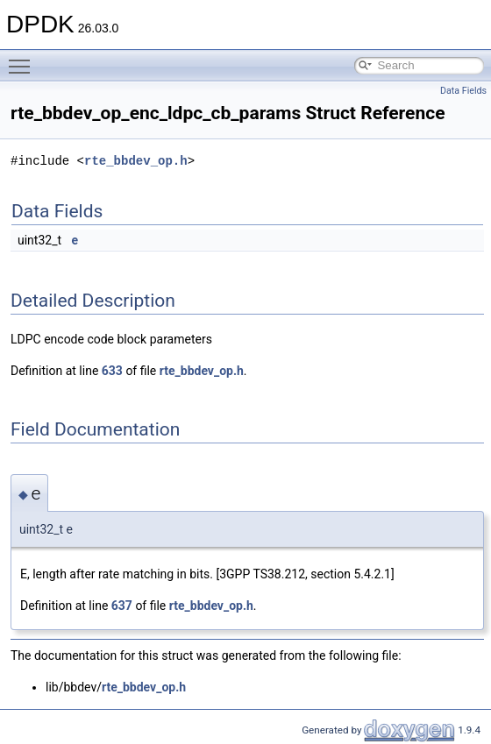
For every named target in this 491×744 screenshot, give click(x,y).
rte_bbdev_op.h (136, 160)
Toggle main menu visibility (24, 58)
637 (121, 606)
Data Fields (463, 90)
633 (112, 371)
